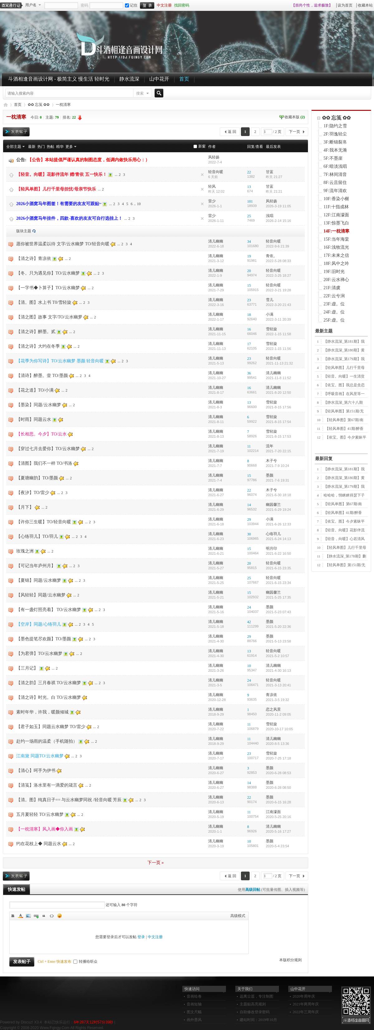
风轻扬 (213, 157)
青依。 (271, 256)
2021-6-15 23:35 (278, 568)
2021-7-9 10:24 (277, 466)
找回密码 (181, 5)
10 (139, 204)
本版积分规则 (290, 960)
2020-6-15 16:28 (278, 802)
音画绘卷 (194, 996)
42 (249, 622)
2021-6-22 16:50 (278, 553)
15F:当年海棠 (336, 239)
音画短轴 (194, 1004)
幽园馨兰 (273, 504)
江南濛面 (273, 812)
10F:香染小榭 (336, 198)
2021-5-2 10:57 (277, 656)
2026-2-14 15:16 (278, 221)
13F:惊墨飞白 (336, 223)
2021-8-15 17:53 (278, 436)
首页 (184, 79)
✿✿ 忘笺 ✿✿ (39, 104)
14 (249, 505)
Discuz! (27, 1022)
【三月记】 (27, 668)
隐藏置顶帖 (202, 174)
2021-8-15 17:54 (278, 422)
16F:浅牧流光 (336, 247)
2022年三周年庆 (306, 1012)
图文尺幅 (194, 1012)
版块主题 (23, 231)
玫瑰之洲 (25, 551)
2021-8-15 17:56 (278, 407)
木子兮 (271, 461)
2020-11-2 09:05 (278, 714)
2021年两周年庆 (306, 1004)
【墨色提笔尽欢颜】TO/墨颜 (43, 639)
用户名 (30, 5)
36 (249, 373)
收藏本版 (295, 117)
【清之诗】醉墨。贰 (35, 331)
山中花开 (159, 79)
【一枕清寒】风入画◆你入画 (44, 829)
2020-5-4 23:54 (277, 846)
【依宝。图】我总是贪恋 (344, 385)
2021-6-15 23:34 (278, 583)
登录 (141, 937)
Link (36, 916)
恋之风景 (273, 709)
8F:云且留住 (335, 182)
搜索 (140, 93)
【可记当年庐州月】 (35, 565)
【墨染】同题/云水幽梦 (38, 404)
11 (249, 446)
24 (249, 607)
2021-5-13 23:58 (278, 641)
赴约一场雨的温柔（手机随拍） (46, 741)
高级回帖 (252, 889)
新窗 (202, 146)
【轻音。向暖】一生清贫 (344, 376)
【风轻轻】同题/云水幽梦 (40, 595)
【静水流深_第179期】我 (344, 359)
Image (28, 916)
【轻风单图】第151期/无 (344, 411)
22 (249, 172)
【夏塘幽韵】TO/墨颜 (37, 478)
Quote (44, 916)
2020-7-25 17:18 (278, 758)
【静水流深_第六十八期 (343, 402)
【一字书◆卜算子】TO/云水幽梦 (48, 287)
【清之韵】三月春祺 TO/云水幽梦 (48, 682)
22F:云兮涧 (334, 296)
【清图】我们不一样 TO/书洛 (44, 463)
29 (249, 519)
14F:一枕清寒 (336, 231)
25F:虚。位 (334, 320)
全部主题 (13, 146)
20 (249, 271)
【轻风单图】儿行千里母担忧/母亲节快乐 (56, 189)
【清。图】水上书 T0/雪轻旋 (43, 302)
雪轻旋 (271, 329)
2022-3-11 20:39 (278, 319)
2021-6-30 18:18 (278, 495)
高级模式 (237, 916)
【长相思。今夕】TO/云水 (41, 434)
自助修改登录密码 (255, 1012)
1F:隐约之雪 (335, 126)
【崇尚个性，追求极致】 (312, 5)
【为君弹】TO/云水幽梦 (39, 653)
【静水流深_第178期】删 (345, 556)
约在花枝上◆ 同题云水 (38, 843)
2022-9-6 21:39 (277, 246)
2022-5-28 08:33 (278, 261)
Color (20, 916)
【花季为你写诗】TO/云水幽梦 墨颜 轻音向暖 (60, 361)
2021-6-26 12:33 (278, 524)
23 (249, 300)
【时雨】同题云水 (33, 419)
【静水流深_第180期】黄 (344, 350)
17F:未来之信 (336, 255)
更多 (69, 146)
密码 (84, 5)
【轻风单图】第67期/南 (344, 420)
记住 (131, 5)
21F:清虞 (332, 287)
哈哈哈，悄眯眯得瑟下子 (344, 495)
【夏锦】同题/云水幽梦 (38, 580)
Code (52, 916)
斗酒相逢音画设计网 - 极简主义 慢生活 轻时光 (58, 79)
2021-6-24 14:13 (278, 539)
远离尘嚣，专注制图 (256, 996)
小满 (269, 314)
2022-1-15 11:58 (278, 334)
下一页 (294, 131)
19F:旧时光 (334, 271)
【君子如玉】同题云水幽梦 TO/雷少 (50, 726)
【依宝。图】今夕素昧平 (345, 437)
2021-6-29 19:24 (278, 509)
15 (249, 285)
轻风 (212, 186)
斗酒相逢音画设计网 (5, 104)
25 (249, 216)
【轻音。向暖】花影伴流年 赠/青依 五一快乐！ (61, 174)
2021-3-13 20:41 (278, 685)
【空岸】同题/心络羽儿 (38, 624)
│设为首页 (344, 5)
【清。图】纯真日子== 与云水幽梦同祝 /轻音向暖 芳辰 (69, 799)
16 (249, 329)
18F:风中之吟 (336, 263)
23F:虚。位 (334, 304)
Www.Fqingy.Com (55, 1028)
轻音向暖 (215, 172)
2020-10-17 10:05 (279, 729)
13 (249, 187)
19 (249, 256)
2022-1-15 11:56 (278, 348)
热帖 (50, 146)
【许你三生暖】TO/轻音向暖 (43, 522)
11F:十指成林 (336, 207)
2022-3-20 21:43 (278, 305)
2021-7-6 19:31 (277, 480)
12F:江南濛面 (336, 215)
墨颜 (269, 475)
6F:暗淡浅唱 (335, 166)
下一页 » (155, 862)
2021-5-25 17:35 (278, 597)
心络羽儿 (273, 534)
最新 (32, 146)
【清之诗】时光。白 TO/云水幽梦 (48, 697)
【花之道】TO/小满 (35, 390)
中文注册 (164, 5)
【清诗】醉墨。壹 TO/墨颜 (42, 375)
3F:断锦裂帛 (335, 142)
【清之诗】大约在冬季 (38, 346)
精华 (60, 146)
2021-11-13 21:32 (279, 363)
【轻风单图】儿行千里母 (344, 367)
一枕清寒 (63, 104)
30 (249, 534)
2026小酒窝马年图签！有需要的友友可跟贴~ (58, 203)
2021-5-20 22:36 (278, 626)
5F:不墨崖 (333, 158)
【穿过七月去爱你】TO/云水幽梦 (48, 448)
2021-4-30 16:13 (278, 670)
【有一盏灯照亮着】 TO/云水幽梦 (48, 609)
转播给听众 (85, 961)
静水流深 (129, 79)
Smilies (59, 916)
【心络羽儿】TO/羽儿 (37, 536)
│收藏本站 (364, 5)
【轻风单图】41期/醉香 (344, 428)
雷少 (212, 201)
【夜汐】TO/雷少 (32, 492)
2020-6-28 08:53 (278, 773)
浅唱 (269, 216)
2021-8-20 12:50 (278, 392)
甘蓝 (269, 172)
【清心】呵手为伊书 (35, 770)
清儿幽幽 (215, 241)
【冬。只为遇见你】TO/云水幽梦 (48, 273)
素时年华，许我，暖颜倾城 (42, 712)
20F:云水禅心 (336, 279)
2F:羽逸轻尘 (335, 134)
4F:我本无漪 (335, 150)
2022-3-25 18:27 (278, 275)
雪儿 (269, 300)
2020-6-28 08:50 (278, 787)
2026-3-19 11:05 (278, 206)
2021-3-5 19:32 (277, 700)
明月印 (271, 548)
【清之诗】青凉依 (33, 258)
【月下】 (25, 507)
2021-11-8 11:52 (278, 378)
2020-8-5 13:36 (277, 743)
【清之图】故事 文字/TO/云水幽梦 (49, 317)
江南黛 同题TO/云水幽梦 (40, 756)
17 (249, 344)
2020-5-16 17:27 (278, 831)
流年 (269, 446)
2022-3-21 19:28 (278, 290)
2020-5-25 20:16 (278, 817)
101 (250, 201)
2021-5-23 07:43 (278, 612)
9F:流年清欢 (335, 190)
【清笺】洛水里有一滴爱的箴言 (46, 785)
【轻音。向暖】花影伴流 (344, 530)
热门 (41, 146)
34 (249, 241)
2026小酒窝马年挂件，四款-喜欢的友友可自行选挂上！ (69, 218)
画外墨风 (194, 1020)
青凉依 (271, 695)
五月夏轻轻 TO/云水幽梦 (40, 814)
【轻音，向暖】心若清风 (344, 539)
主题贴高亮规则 (253, 1004)
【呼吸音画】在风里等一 (344, 394)
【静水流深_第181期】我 (344, 341)
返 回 (232, 131)
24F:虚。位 (334, 312)
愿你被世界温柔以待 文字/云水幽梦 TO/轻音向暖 (62, 244)
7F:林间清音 (335, 174)
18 (249, 315)
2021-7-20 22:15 (278, 451)
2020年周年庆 (304, 996)
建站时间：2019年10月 (258, 1020)
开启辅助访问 (288, 5)
